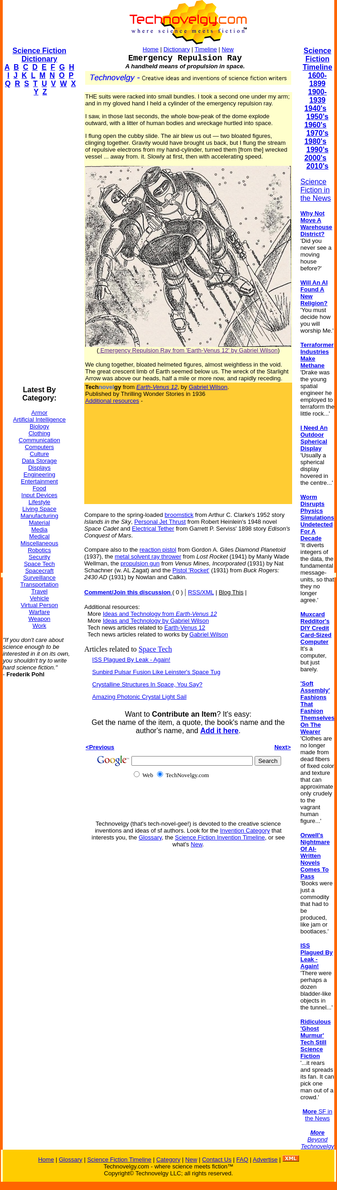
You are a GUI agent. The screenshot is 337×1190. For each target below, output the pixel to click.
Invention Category (245, 830)
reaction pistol (158, 549)
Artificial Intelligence (39, 419)
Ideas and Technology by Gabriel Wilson (156, 620)
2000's (315, 158)
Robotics (39, 550)
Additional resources (112, 400)
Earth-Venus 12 (185, 627)
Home (151, 49)
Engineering (39, 474)
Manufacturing (39, 515)
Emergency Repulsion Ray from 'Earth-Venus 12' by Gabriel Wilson (188, 350)
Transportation (39, 584)
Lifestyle (39, 502)
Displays (39, 467)
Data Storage (39, 460)
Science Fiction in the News (315, 190)
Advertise (265, 1159)
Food (39, 488)
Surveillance (39, 577)
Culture (39, 453)
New (228, 49)
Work (39, 625)
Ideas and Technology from (160, 613)
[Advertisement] (39, 241)
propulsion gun (139, 563)
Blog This (231, 592)
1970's (317, 133)
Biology (39, 426)
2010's (317, 166)
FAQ (242, 1159)
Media (39, 529)
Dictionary (176, 49)
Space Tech (39, 563)
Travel (39, 591)
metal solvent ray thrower (148, 556)
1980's (315, 141)
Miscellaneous (39, 543)
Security (39, 557)
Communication (39, 440)
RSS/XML (201, 592)
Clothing (39, 433)
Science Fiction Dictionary (39, 55)
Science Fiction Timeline (317, 59)
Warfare (39, 612)
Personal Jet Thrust (159, 521)
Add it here (219, 731)
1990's (317, 150)
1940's (315, 108)
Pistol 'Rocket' (190, 570)
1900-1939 (317, 96)
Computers (39, 447)
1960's (315, 125)
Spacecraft (39, 570)
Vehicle (39, 598)
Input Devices (40, 495)
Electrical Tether (153, 528)
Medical (39, 536)
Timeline (206, 49)
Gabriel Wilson (208, 387)
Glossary (150, 837)
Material (39, 522)
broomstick (179, 514)
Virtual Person (39, 605)
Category (168, 1159)
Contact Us (216, 1159)
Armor (39, 412)
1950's (317, 117)
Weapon (39, 618)
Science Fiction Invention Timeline (220, 837)
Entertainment (39, 481)
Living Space (39, 508)
